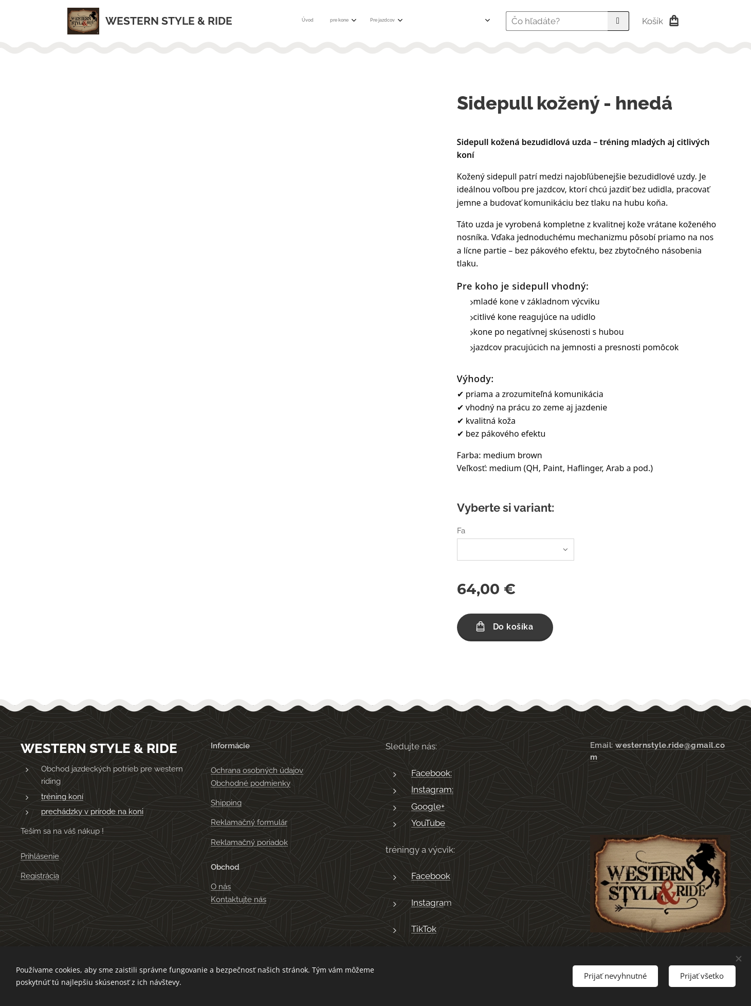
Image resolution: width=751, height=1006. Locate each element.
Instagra (427, 902)
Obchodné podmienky (250, 783)
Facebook (430, 876)
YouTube (428, 823)
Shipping (226, 802)
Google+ (428, 806)
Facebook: (431, 773)
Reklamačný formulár (249, 823)
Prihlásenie (40, 856)
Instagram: (432, 789)
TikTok (423, 929)
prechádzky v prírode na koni (92, 811)
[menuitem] (331, 21)
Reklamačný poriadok (249, 842)
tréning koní (62, 796)
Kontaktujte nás (238, 899)
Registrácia (40, 876)
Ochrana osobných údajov (257, 771)
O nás (221, 887)
